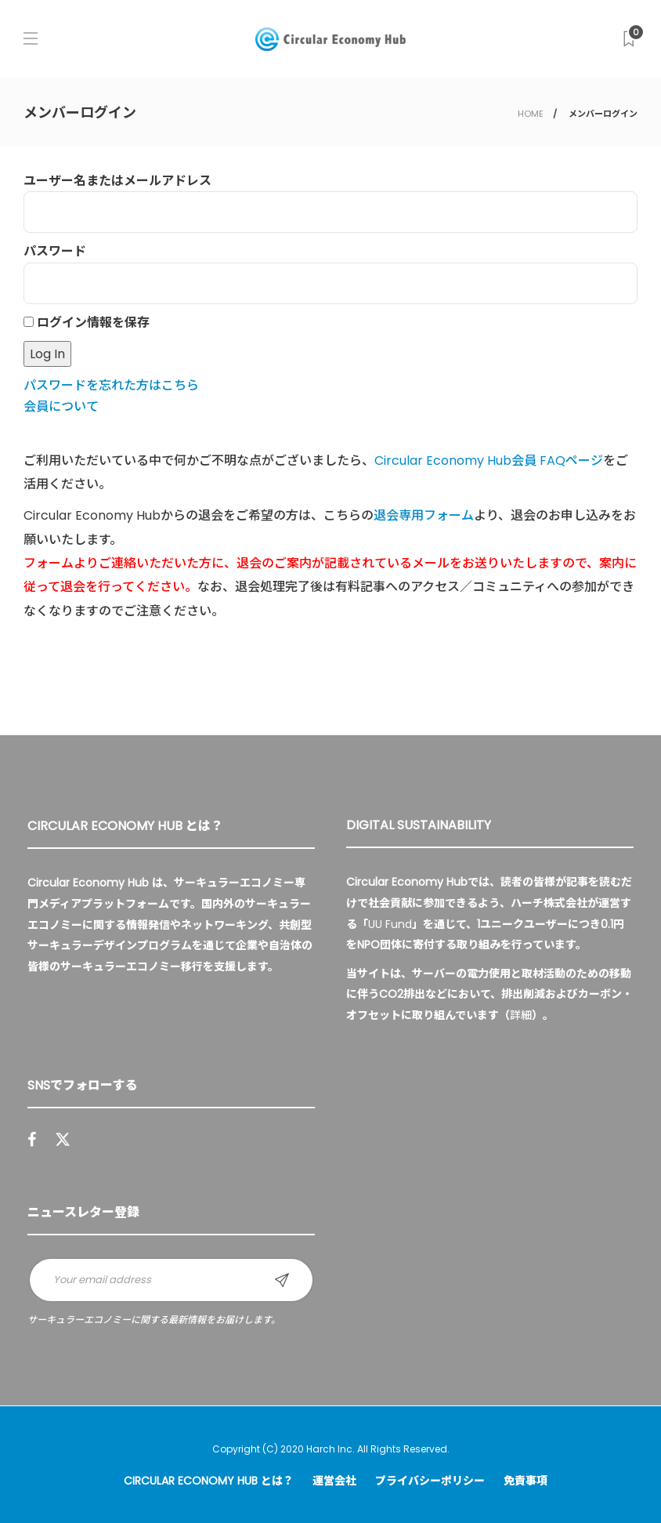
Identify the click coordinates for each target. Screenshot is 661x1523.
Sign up (282, 1280)
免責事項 (525, 1481)
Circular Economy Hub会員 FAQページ (488, 460)
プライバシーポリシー (430, 1481)
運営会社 (334, 1481)
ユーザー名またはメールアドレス (117, 181)
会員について (61, 406)
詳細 (521, 1015)
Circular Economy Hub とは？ (209, 1481)
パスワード (54, 251)
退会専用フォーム (424, 515)
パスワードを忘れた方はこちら (111, 385)
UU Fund (390, 924)
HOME (531, 113)
